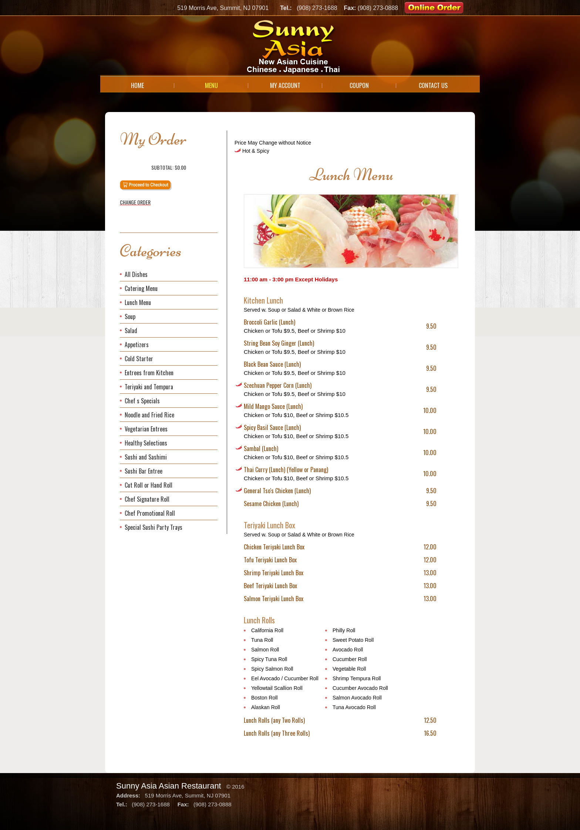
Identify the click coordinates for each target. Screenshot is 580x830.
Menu (211, 85)
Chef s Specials (142, 400)
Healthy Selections (146, 442)
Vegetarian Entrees (146, 428)
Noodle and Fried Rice (149, 414)
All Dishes (136, 274)
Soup (130, 316)
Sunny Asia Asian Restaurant (168, 785)
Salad (131, 330)
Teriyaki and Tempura (149, 386)
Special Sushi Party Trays (153, 527)
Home (137, 85)
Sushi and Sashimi (146, 457)
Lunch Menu (138, 302)
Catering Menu (141, 288)
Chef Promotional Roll (150, 513)
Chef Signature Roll (147, 499)
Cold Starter (139, 358)
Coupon (359, 85)
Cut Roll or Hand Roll (148, 485)
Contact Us (433, 85)
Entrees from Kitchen (149, 372)
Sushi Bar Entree (143, 471)
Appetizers (137, 344)
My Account (285, 85)
